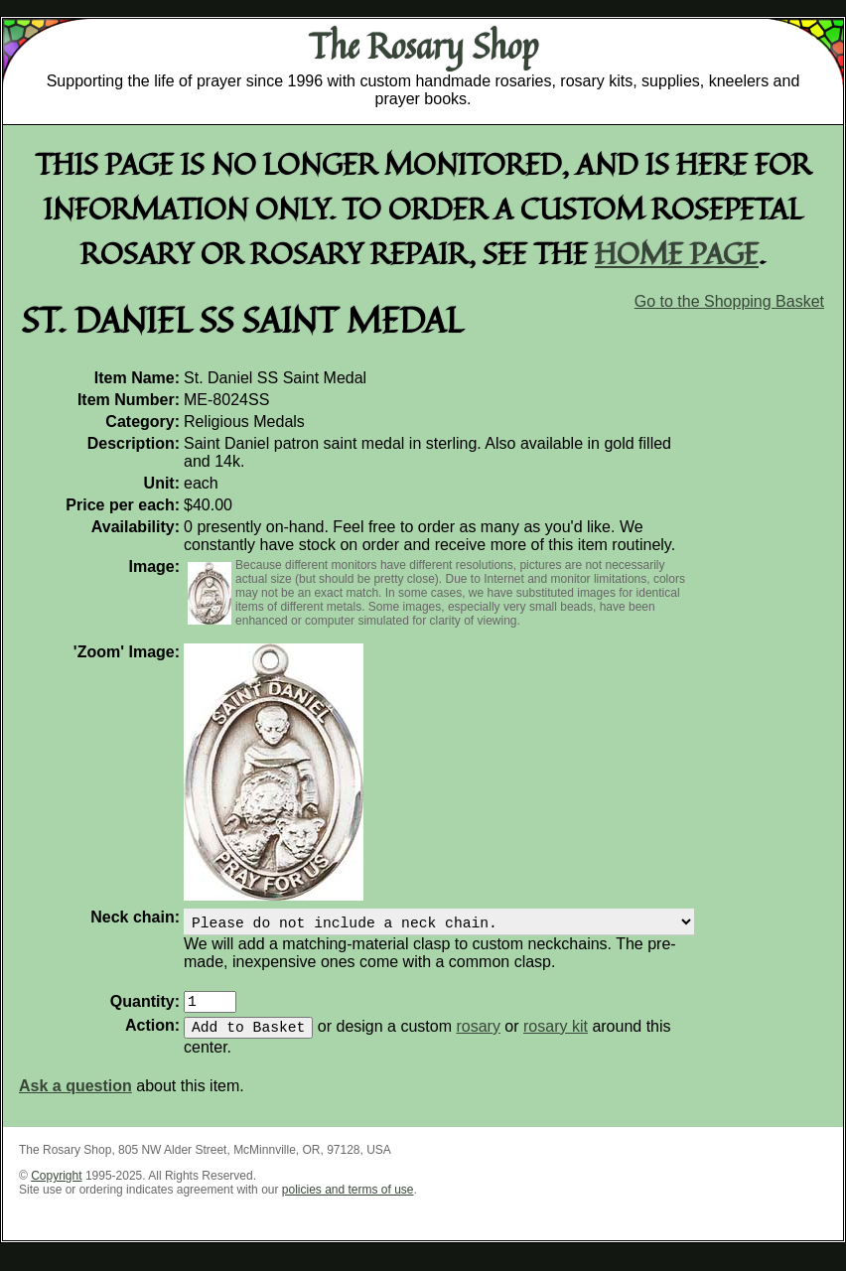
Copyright (56, 1188)
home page (677, 252)
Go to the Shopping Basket (729, 301)
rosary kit (555, 1038)
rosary (477, 1038)
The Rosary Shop (423, 45)
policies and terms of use (348, 1201)
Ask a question (75, 1097)
